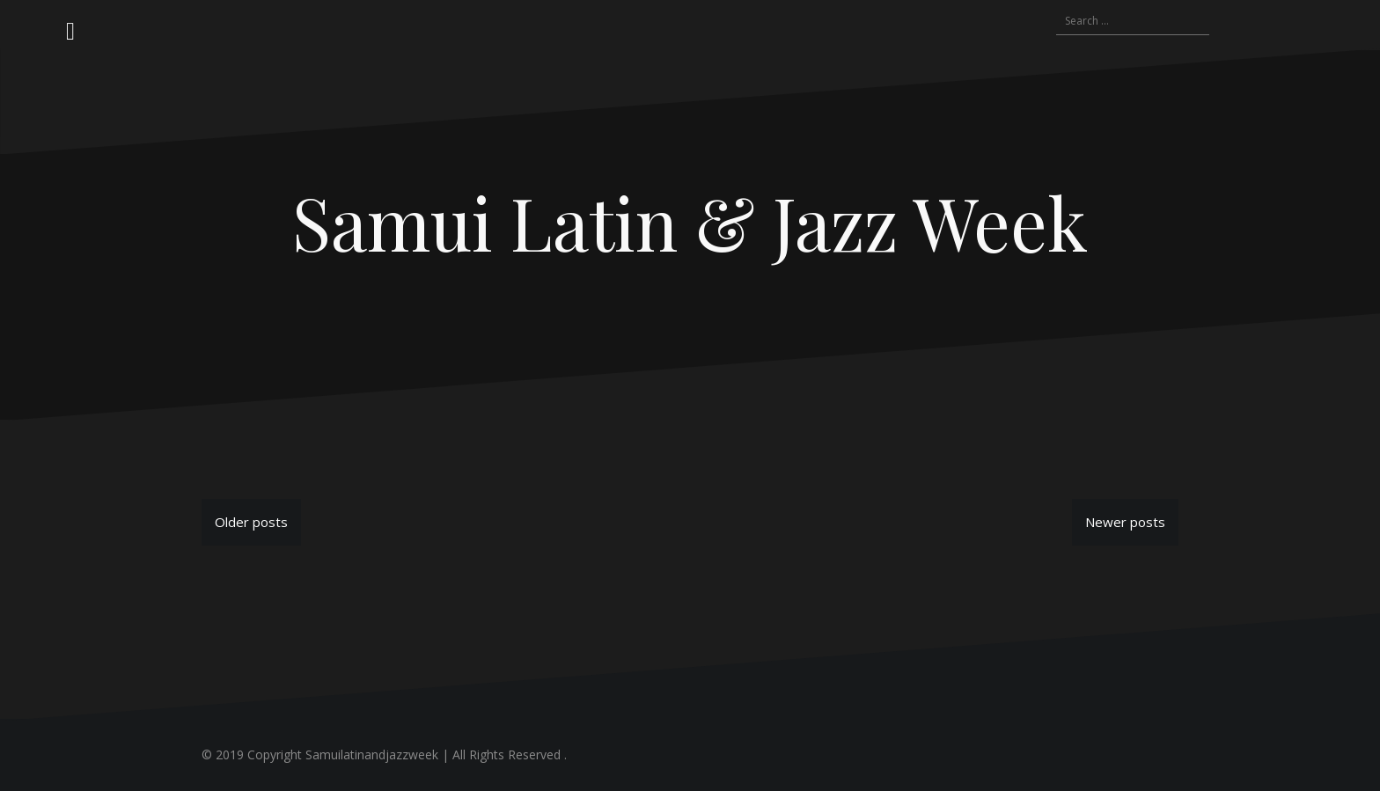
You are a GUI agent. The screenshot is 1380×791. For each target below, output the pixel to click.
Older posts (251, 522)
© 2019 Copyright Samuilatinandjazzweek (320, 754)
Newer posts (1125, 522)
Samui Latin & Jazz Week (690, 221)
